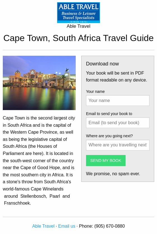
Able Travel (43, 226)
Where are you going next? (109, 136)
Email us (66, 226)
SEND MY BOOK (105, 160)
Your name (95, 91)
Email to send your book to (109, 113)
